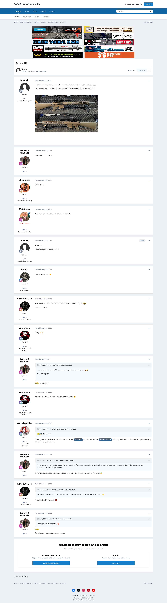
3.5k (25, 288)
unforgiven (24, 328)
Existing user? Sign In (133, 4)
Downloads (27, 17)
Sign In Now (116, 563)
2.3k (25, 171)
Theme (75, 595)
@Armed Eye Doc (105, 439)
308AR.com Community (27, 4)
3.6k (25, 442)
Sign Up (148, 4)
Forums (16, 17)
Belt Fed (24, 269)
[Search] (127, 11)
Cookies (92, 595)
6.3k (25, 230)
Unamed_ (27, 69)
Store (35, 11)
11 (24, 98)
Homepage (46, 17)
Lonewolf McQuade (24, 152)
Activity (27, 11)
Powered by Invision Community (83, 600)
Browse (18, 12)
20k (25, 346)
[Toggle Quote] (38, 365)
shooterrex (24, 180)
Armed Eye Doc (24, 299)
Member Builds (41, 71)
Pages (52, 11)
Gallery (37, 17)
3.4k (25, 198)
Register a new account (51, 563)
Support (43, 11)
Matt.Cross (24, 209)
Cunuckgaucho (24, 423)
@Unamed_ (78, 439)
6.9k (25, 317)
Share (131, 70)
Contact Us (84, 595)
